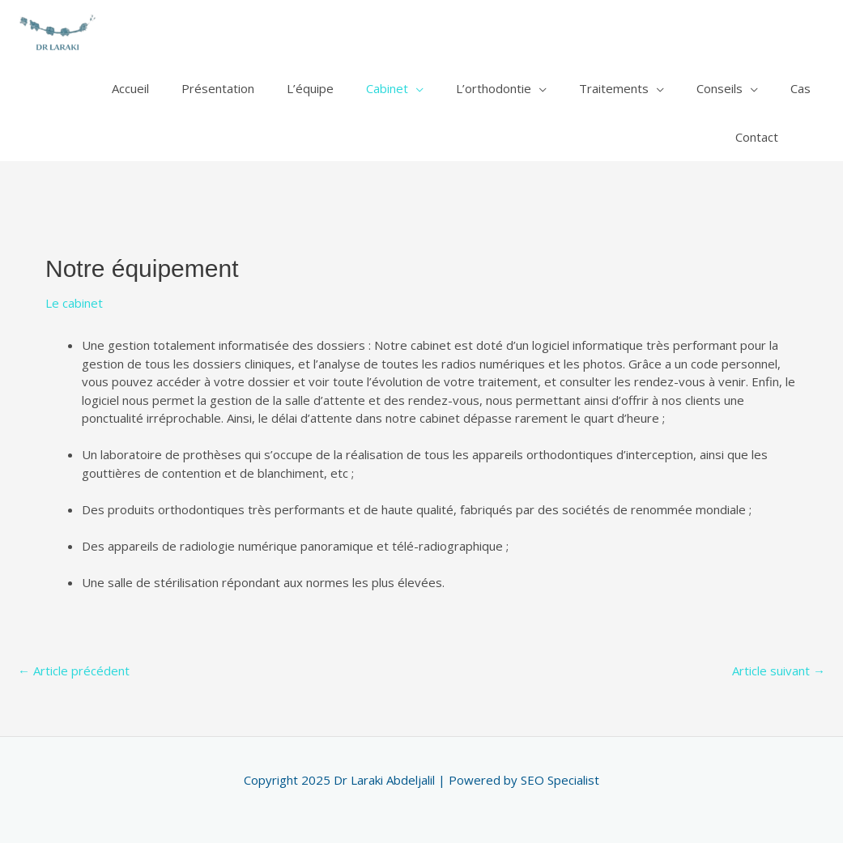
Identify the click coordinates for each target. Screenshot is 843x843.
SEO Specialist (560, 780)
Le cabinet (74, 303)
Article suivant (778, 670)
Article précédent (74, 670)
